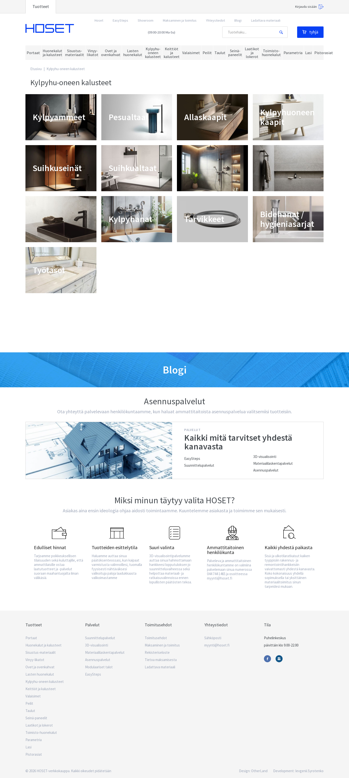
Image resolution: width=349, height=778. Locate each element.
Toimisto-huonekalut (41, 732)
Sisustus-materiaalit (40, 652)
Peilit (29, 703)
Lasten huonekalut (39, 674)
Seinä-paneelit (36, 718)
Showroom (145, 20)
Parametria (33, 739)
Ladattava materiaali (265, 20)
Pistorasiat (33, 754)
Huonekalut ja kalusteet (43, 645)
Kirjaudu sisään (309, 6)
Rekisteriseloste (157, 652)
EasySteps (120, 20)
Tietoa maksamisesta (161, 659)
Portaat (31, 638)
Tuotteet (40, 6)
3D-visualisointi (264, 456)
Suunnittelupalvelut (199, 465)
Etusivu (36, 68)
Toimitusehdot (156, 638)
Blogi (238, 20)
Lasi (28, 747)
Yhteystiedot (215, 20)
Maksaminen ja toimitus (180, 20)
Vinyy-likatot (34, 659)
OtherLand (259, 771)
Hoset (49, 28)
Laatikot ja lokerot (39, 725)
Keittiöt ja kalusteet (40, 689)
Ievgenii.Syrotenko (309, 771)
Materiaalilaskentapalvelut (273, 463)
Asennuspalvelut (265, 470)
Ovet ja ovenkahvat (40, 667)
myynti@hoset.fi (217, 645)
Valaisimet (33, 696)
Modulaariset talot (99, 667)
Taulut (30, 710)
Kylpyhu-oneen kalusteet (44, 681)
